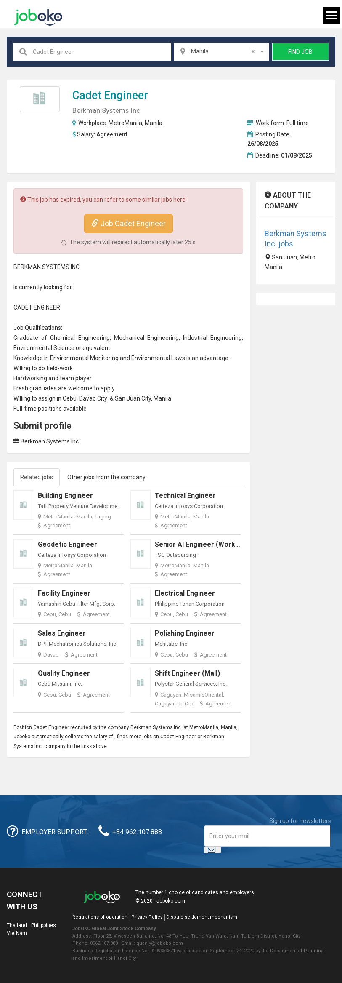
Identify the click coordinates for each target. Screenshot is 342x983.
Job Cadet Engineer (128, 223)
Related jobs (36, 477)
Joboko (38, 17)
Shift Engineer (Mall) (187, 673)
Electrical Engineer (185, 593)
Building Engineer (65, 496)
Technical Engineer (185, 496)
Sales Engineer (62, 633)
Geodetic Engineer (67, 544)
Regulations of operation (99, 917)
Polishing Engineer (185, 633)
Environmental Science (43, 348)
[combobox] (221, 52)
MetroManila (125, 123)
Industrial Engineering (212, 337)
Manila (153, 123)
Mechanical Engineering (146, 337)
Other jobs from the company (106, 477)
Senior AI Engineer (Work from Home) (216, 544)
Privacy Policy (146, 917)
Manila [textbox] (223, 51)
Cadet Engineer (110, 95)
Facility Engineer (64, 593)
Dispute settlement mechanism (201, 917)
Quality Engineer (64, 673)
